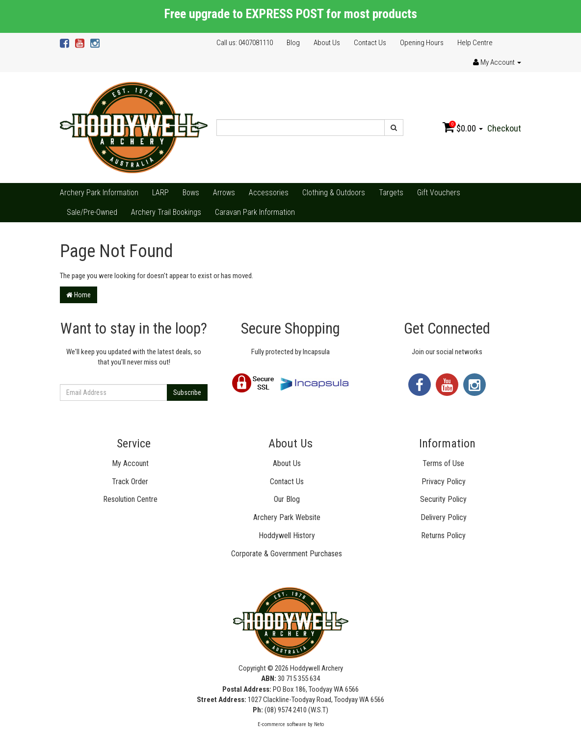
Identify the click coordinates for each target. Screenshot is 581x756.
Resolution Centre (130, 499)
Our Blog (287, 499)
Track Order (130, 481)
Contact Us (370, 42)
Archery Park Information (99, 192)
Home (78, 295)
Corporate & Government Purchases (286, 553)
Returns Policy (443, 535)
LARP (160, 192)
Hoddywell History (287, 535)
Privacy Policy (444, 481)
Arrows (224, 192)
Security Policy (443, 499)
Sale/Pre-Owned (92, 212)
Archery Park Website (286, 517)
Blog (293, 42)
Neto (319, 724)
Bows (191, 192)
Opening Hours (422, 42)
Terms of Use (443, 463)
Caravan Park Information (255, 212)
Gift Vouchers (438, 192)
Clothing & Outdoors (333, 192)
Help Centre (475, 42)
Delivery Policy (444, 517)
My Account (130, 463)
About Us (327, 42)
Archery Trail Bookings (166, 212)
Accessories (269, 192)
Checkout (504, 128)
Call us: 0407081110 (244, 42)
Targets (391, 192)
